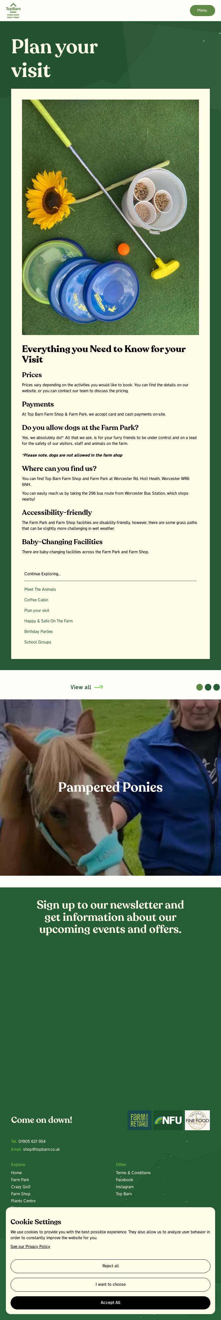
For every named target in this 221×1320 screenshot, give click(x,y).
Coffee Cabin (36, 600)
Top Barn (124, 1194)
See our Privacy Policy (30, 1247)
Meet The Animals (40, 590)
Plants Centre (23, 1201)
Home (16, 1173)
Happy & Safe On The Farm (48, 621)
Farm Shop (21, 1194)
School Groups (37, 642)
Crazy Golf (21, 1187)
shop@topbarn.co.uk (41, 1150)
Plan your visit (36, 611)
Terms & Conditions (133, 1173)
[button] (199, 687)
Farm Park (20, 1180)
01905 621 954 (31, 1142)
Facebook (124, 1180)
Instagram (125, 1187)
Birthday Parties (38, 632)
